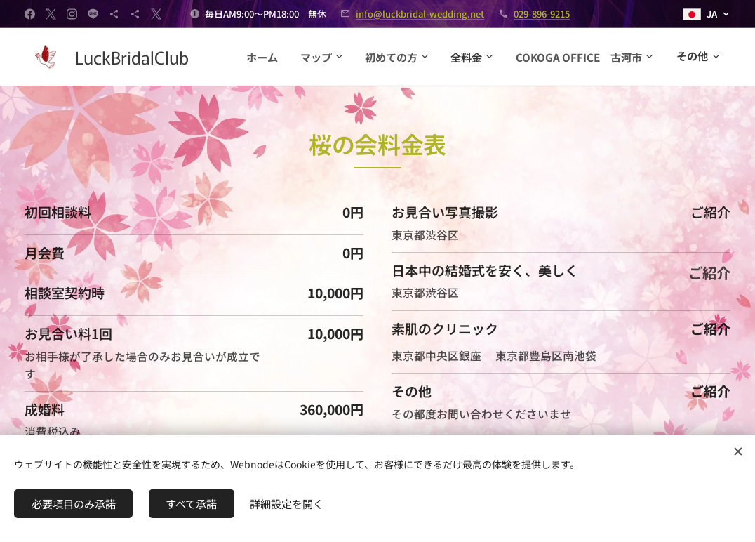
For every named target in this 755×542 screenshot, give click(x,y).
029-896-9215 (542, 13)
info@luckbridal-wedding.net (420, 13)
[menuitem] (414, 57)
